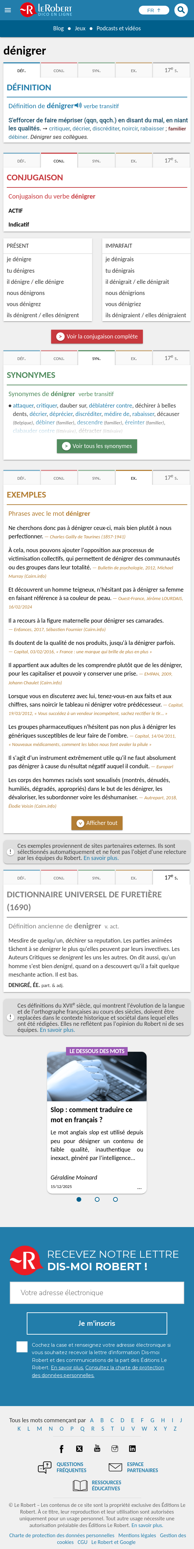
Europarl (164, 767)
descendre (90, 422)
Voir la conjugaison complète (102, 336)
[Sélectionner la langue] (154, 10)
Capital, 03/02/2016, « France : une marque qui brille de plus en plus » (83, 652)
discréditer (105, 128)
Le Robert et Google (113, 1542)
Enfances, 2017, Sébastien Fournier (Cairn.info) (60, 629)
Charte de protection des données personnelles (61, 1535)
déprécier (60, 414)
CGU (82, 1542)
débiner (17, 136)
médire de (116, 414)
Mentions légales (137, 1535)
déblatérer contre (110, 405)
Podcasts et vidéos (119, 28)
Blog (57, 28)
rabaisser (152, 128)
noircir (130, 128)
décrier (81, 128)
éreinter (135, 422)
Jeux (79, 28)
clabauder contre (34, 431)
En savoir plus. (101, 858)
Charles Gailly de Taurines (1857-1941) (87, 537)
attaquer (23, 405)
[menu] (8, 10)
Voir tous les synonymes (102, 446)
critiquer (59, 128)
